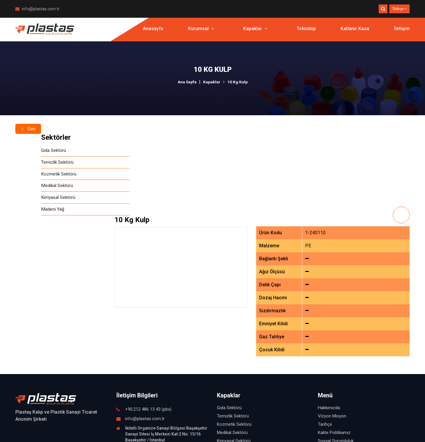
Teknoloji (306, 31)
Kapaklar (255, 31)
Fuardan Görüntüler (336, 384)
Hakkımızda (329, 326)
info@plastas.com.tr (37, 8)
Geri (28, 123)
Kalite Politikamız (334, 351)
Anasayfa (152, 31)
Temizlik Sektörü (32, 162)
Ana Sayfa (187, 81)
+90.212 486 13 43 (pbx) (148, 327)
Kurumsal (200, 31)
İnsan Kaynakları (333, 367)
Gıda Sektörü (28, 150)
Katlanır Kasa (355, 31)
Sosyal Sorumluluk (336, 359)
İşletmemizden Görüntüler (343, 375)
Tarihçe (325, 342)
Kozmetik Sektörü (33, 175)
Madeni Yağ (27, 211)
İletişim (402, 31)
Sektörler (30, 137)
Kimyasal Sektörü (33, 199)
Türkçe (399, 8)
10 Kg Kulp (237, 81)
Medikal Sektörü (32, 187)
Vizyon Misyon (332, 334)
